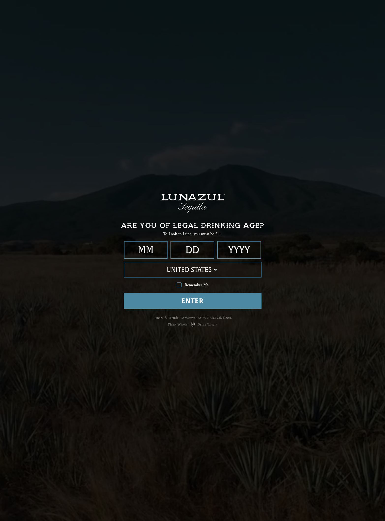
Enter (192, 301)
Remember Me (193, 285)
